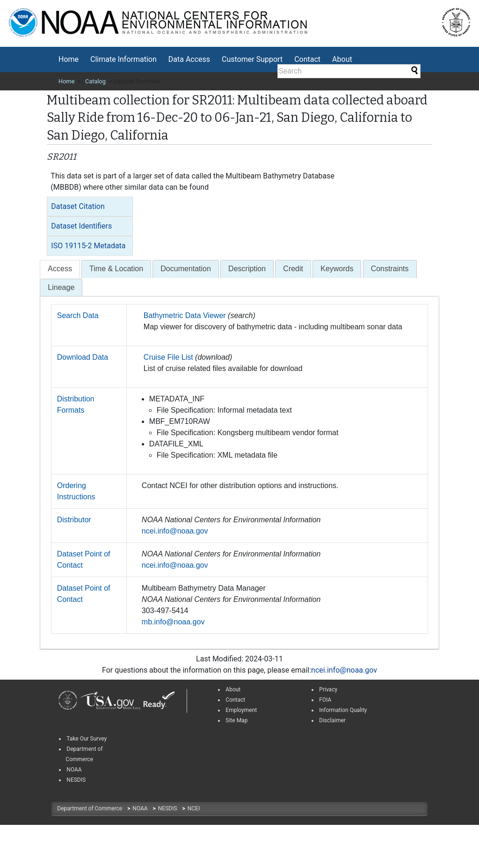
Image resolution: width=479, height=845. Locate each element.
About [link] (232, 689)
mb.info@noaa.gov (173, 622)
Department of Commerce (90, 808)
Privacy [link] (328, 689)
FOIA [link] (325, 700)
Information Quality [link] (343, 710)
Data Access (189, 59)
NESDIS (168, 808)
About (342, 59)
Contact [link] (235, 700)
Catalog (95, 81)
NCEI (194, 808)
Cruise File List (168, 357)
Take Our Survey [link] (86, 738)
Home (68, 59)
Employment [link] (241, 710)
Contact (307, 59)
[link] (68, 700)
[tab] (89, 206)
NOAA (140, 808)
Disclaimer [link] (332, 720)
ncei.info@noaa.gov (175, 531)
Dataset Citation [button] (77, 206)
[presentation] (60, 269)
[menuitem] (68, 59)
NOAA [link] (73, 769)
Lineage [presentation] (61, 287)
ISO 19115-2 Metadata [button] (88, 245)
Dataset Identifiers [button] (81, 226)
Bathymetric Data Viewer (185, 315)
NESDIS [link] (76, 780)
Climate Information (123, 59)
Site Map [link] (236, 720)
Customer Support (252, 59)
